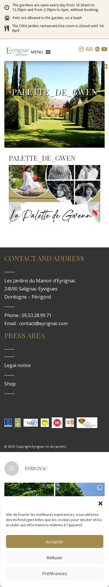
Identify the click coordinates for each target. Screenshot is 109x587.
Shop (10, 384)
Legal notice (17, 365)
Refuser (54, 557)
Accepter (55, 542)
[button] (100, 503)
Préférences (54, 573)
